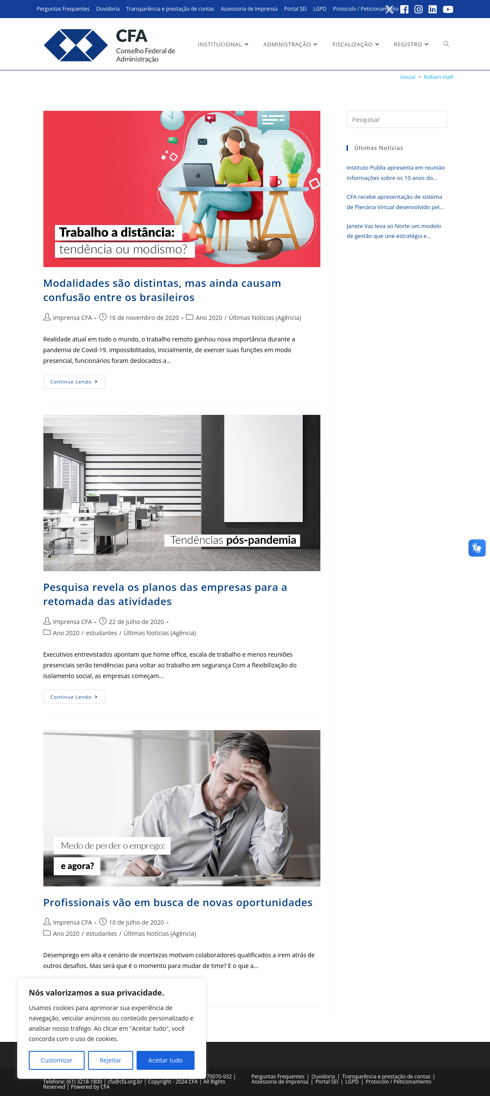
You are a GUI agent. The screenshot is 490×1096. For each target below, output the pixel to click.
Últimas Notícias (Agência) (265, 318)
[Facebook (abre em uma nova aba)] (405, 9)
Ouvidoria (108, 8)
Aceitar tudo (166, 1060)
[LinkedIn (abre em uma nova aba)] (433, 9)
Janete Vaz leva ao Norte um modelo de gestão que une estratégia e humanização (394, 231)
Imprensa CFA (72, 318)
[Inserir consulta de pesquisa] (397, 119)
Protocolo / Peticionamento (366, 8)
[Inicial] (407, 77)
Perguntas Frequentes (63, 8)
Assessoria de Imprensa (249, 8)
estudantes (101, 633)
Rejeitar (110, 1060)
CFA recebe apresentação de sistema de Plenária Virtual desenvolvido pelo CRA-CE (395, 202)
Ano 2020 (209, 318)
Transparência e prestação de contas (170, 8)
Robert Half (438, 77)
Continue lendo (78, 383)
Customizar (57, 1060)
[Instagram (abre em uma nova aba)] (419, 9)
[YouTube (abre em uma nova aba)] (446, 9)
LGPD (320, 8)
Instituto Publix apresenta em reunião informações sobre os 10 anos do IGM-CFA (396, 173)
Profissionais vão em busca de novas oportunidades (178, 902)
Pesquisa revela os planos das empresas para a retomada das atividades (165, 594)
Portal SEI (295, 8)
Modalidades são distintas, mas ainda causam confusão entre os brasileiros (162, 290)
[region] (111, 1028)
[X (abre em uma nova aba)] (390, 9)
